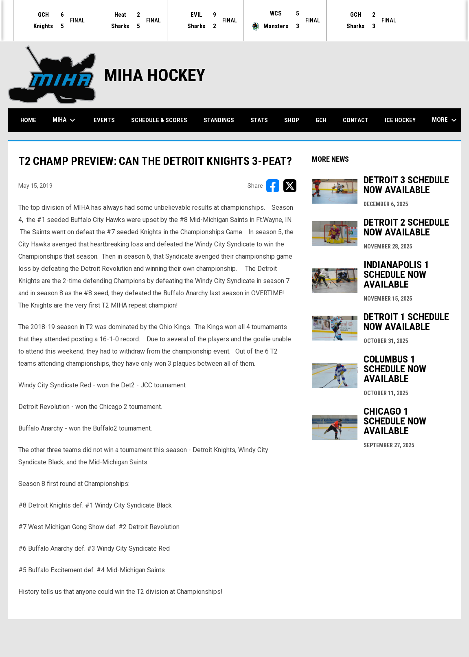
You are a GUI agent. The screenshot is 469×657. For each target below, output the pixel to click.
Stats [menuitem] (259, 119)
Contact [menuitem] (355, 119)
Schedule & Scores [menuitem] (159, 119)
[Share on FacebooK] (272, 185)
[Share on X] (289, 185)
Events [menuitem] (104, 119)
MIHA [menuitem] (65, 120)
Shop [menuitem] (291, 119)
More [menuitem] (445, 120)
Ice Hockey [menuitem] (400, 119)
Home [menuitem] (28, 119)
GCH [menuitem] (324, 119)
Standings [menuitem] (219, 119)
